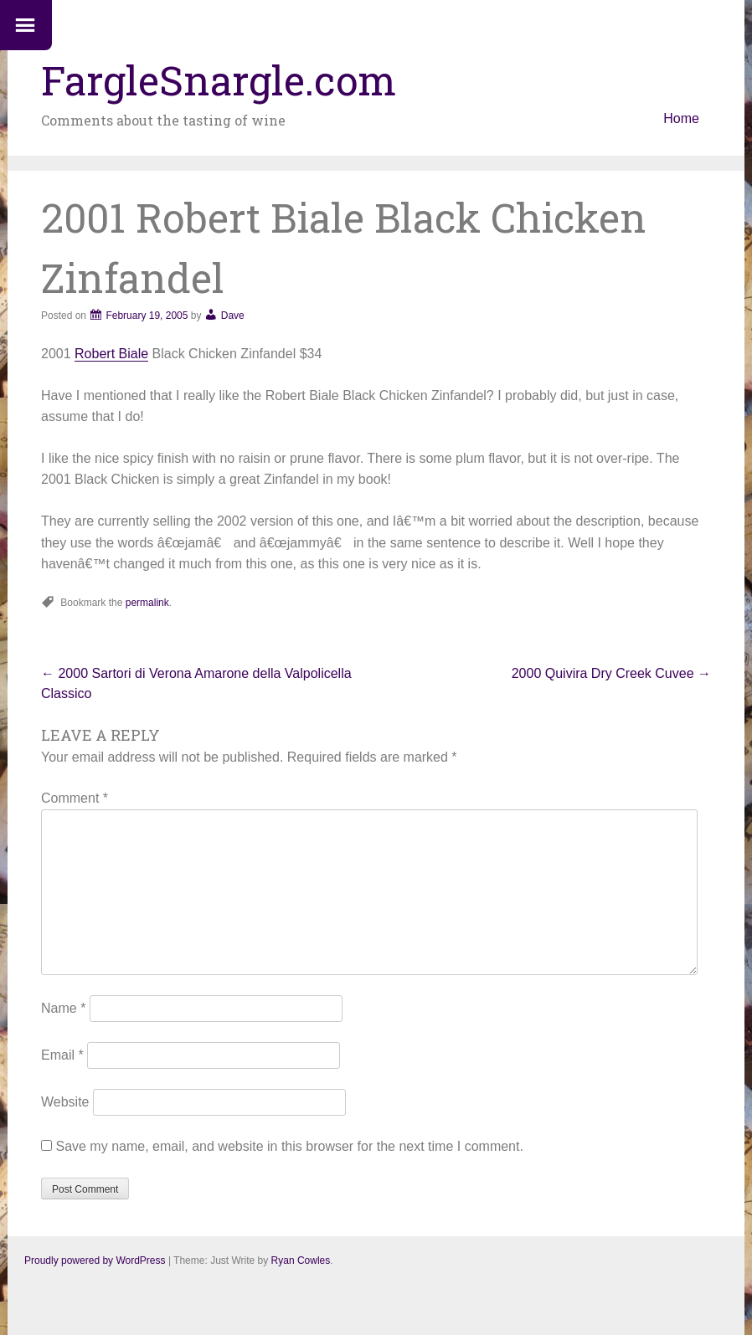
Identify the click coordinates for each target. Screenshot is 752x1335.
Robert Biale (111, 354)
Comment (74, 798)
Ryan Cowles (301, 1260)
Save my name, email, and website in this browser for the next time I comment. (289, 1146)
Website (65, 1102)
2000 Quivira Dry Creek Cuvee (611, 673)
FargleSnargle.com (218, 80)
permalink (147, 602)
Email (62, 1055)
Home (681, 118)
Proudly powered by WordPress (95, 1260)
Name (63, 1008)
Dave (233, 315)
